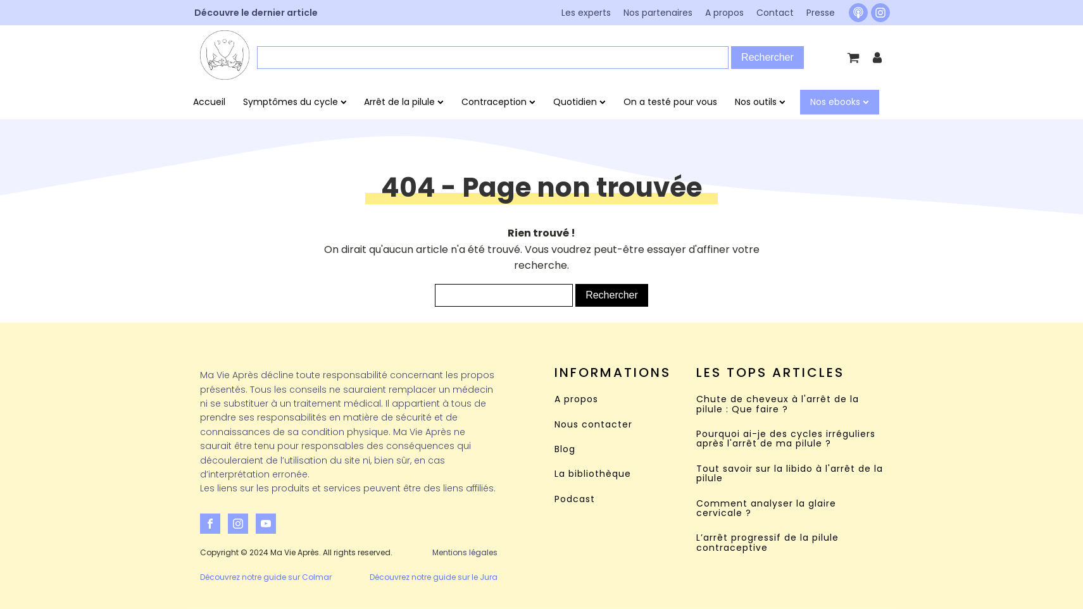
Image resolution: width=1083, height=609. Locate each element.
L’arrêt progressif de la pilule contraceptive (767, 543)
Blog (564, 449)
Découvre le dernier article (256, 12)
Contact (775, 12)
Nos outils (760, 101)
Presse (820, 12)
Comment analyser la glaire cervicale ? (766, 509)
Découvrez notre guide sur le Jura (434, 577)
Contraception (498, 101)
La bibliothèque (592, 474)
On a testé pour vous (670, 101)
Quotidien (579, 101)
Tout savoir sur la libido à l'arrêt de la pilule (789, 474)
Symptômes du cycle (295, 101)
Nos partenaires (657, 12)
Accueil (209, 101)
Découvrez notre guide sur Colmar (266, 577)
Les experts (586, 12)
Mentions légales (465, 552)
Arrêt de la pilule (404, 101)
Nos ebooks (839, 101)
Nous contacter (593, 424)
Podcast (574, 499)
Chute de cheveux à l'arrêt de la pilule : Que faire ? (777, 404)
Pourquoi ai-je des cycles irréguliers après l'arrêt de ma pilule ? (785, 439)
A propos (724, 12)
